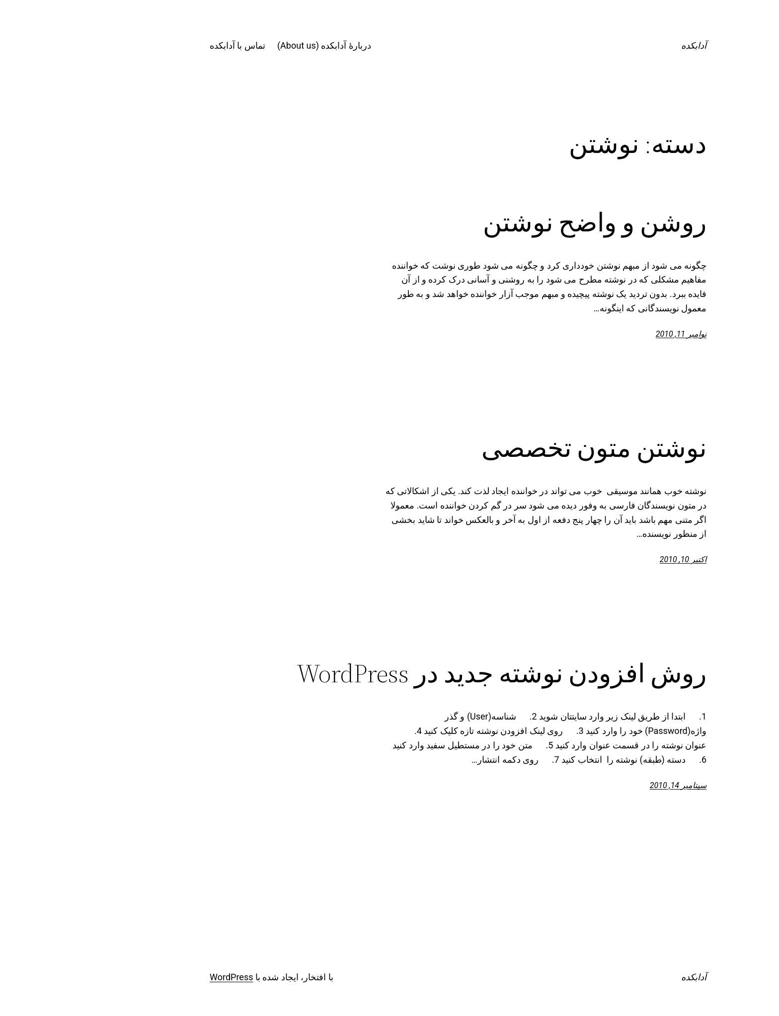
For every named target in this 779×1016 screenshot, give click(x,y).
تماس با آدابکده (169, 45)
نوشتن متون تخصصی (525, 448)
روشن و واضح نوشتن (526, 222)
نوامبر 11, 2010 (612, 334)
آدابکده (625, 45)
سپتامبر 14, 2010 (609, 785)
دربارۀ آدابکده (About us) (256, 45)
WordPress (162, 977)
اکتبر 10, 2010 (614, 559)
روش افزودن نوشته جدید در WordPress (433, 673)
